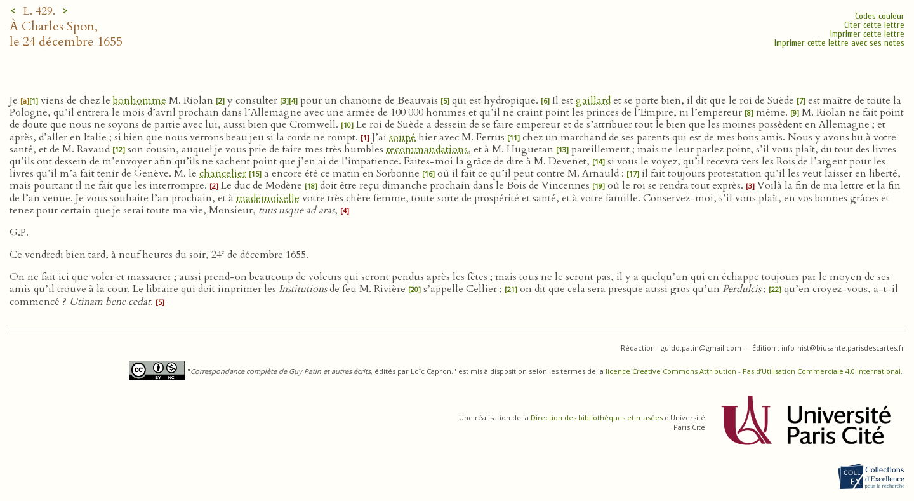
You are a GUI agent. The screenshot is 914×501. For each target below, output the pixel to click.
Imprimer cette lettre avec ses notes (839, 42)
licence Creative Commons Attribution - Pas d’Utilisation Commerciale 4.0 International (753, 371)
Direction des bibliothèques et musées (597, 417)
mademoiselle (268, 198)
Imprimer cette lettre (867, 34)
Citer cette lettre (874, 25)
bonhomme (139, 100)
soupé (402, 137)
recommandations (427, 149)
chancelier (222, 173)
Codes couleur (879, 16)
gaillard (593, 100)
